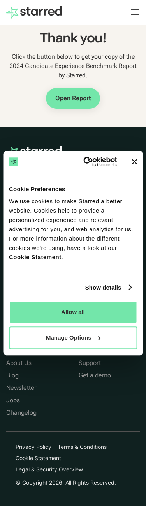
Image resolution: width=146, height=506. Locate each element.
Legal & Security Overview (49, 469)
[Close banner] (134, 161)
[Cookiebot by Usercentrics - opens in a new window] (87, 162)
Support (90, 362)
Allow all (73, 312)
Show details (103, 287)
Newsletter (21, 387)
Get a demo (95, 375)
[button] (131, 12)
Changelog (21, 412)
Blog (12, 375)
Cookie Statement (35, 257)
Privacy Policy (33, 446)
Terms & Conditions (82, 446)
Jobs (13, 400)
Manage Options (73, 337)
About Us (19, 362)
